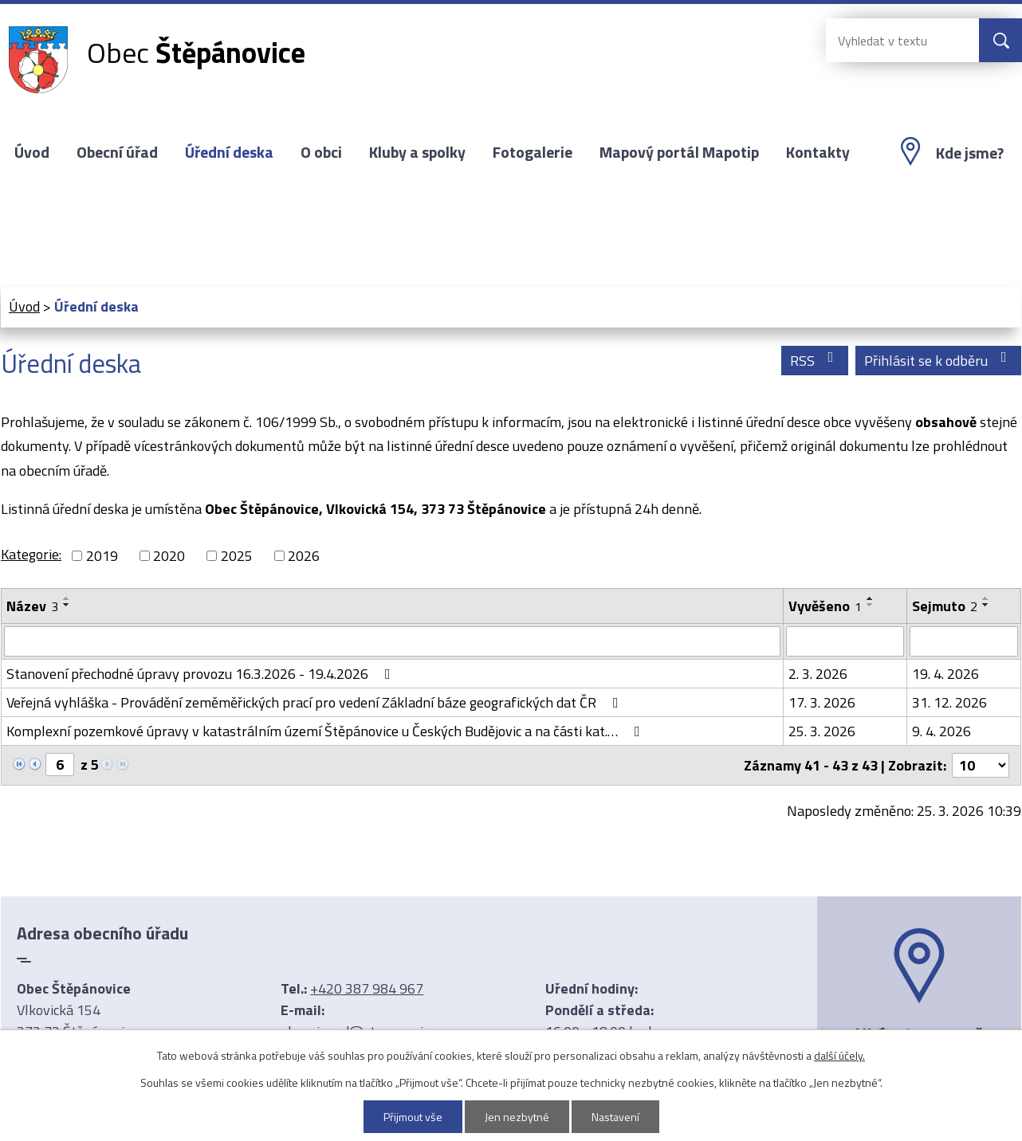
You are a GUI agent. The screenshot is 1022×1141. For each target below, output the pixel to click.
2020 (169, 556)
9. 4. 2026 (941, 731)
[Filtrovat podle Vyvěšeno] (845, 641)
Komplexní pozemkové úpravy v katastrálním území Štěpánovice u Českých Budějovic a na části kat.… (326, 731)
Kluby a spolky (417, 152)
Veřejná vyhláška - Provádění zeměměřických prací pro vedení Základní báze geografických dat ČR (315, 702)
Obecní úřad (117, 152)
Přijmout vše (412, 1116)
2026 (304, 556)
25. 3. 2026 (821, 731)
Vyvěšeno (825, 606)
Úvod (31, 152)
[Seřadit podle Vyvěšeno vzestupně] (870, 598)
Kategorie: (31, 554)
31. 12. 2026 (949, 702)
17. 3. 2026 (821, 702)
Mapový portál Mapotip (679, 152)
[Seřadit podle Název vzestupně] (67, 598)
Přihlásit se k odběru (938, 360)
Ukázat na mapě (919, 1034)
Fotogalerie (532, 152)
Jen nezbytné (517, 1116)
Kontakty (818, 152)
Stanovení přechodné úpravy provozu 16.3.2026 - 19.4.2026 (201, 673)
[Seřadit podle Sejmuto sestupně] (986, 605)
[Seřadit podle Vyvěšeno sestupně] (870, 605)
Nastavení (615, 1116)
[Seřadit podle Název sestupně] (67, 605)
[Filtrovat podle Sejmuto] (964, 641)
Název (32, 606)
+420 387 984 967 (366, 988)
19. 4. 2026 (945, 673)
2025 (237, 556)
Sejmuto (944, 606)
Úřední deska (229, 152)
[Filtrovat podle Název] (392, 641)
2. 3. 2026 (817, 673)
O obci (321, 152)
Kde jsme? (970, 153)
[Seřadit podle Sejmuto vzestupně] (986, 598)
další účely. (839, 1055)
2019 (102, 556)
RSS (815, 360)
